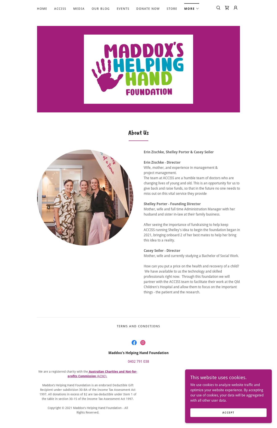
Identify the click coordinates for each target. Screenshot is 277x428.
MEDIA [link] (79, 8)
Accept (228, 415)
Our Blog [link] (101, 8)
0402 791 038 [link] (138, 361)
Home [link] (42, 8)
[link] (227, 7)
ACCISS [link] (60, 8)
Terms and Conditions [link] (138, 326)
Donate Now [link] (148, 8)
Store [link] (172, 8)
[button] (191, 7)
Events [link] (123, 8)
